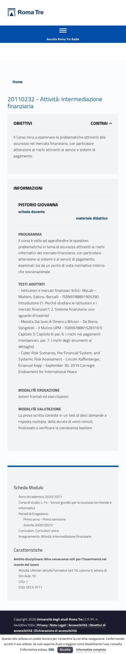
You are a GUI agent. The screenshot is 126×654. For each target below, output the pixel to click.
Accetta (65, 649)
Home (17, 82)
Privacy (42, 625)
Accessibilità (78, 625)
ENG (51, 649)
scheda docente (31, 211)
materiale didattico (92, 218)
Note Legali (58, 625)
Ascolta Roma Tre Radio (63, 39)
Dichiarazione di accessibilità (55, 630)
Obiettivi (23, 123)
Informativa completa (91, 649)
